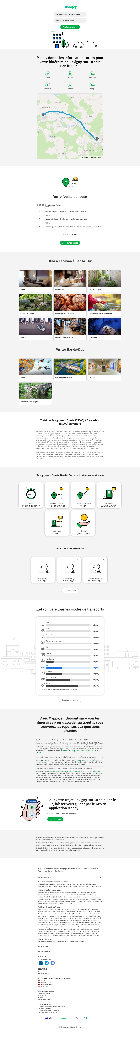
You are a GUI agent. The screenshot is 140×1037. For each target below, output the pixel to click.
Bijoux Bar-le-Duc (72, 935)
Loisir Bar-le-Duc (43, 920)
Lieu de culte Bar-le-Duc (93, 927)
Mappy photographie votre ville (47, 1012)
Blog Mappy (41, 997)
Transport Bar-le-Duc (79, 914)
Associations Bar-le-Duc (80, 916)
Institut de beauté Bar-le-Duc (80, 931)
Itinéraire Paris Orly (90, 895)
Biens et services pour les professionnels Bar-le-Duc (84, 918)
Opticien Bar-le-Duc (69, 929)
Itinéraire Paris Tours (44, 899)
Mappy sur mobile (43, 973)
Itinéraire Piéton (50, 884)
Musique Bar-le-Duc (75, 920)
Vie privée (56, 1007)
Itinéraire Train (92, 884)
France (41, 980)
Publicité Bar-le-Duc (44, 935)
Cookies (62, 1007)
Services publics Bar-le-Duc (58, 918)
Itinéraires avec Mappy (45, 892)
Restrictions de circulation (77, 942)
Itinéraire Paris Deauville (88, 892)
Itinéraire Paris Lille (77, 895)
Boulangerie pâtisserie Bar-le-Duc (86, 922)
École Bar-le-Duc (56, 922)
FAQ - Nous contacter (44, 1009)
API (39, 971)
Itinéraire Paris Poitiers (84, 901)
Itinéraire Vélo (61, 884)
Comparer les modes (70, 700)
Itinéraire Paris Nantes (74, 897)
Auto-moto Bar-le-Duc (78, 912)
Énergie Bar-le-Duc (62, 927)
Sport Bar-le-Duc (43, 918)
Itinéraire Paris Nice (60, 897)
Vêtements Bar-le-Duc (62, 933)
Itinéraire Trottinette (96, 886)
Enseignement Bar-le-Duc (77, 927)
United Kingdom (44, 986)
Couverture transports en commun (48, 1010)
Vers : (65, 20)
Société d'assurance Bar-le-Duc (47, 914)
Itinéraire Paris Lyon (73, 892)
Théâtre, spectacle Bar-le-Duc (47, 931)
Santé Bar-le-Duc (66, 916)
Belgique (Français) (45, 982)
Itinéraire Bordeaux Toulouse (91, 897)
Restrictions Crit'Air (62, 942)
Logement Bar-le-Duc (90, 933)
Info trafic (41, 942)
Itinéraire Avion (83, 886)
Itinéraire (41, 884)
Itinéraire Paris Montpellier (60, 899)
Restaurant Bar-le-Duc (56, 909)
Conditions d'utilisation (45, 1007)
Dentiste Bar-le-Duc (44, 922)
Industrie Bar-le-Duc (77, 933)
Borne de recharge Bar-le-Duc (59, 920)
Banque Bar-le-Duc (49, 927)
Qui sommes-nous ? (44, 993)
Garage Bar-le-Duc (70, 909)
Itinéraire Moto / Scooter (60, 886)
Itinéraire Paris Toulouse (45, 897)
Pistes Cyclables (50, 942)
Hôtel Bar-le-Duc (43, 909)
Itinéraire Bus (73, 886)
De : (68, 14)
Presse (40, 999)
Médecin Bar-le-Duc (94, 916)
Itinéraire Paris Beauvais (68, 901)
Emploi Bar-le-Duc (68, 922)
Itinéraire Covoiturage (44, 886)
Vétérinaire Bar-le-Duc (58, 935)
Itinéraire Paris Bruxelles (52, 901)
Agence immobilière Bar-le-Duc (61, 912)
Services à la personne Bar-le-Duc (87, 929)
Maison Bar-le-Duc (83, 909)
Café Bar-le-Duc (44, 929)
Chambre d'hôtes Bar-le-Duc (50, 916)
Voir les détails (70, 591)
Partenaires (46, 999)
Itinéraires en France (59, 892)
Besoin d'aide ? (44, 952)
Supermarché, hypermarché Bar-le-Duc (58, 925)
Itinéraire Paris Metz (51, 903)
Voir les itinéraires (70, 27)
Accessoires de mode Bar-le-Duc (89, 935)
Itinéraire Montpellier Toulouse (79, 899)
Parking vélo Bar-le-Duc (90, 920)
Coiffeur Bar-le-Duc (93, 912)
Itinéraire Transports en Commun (77, 884)
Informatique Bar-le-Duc (79, 925)
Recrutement (42, 995)
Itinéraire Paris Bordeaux (45, 895)
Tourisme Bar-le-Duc (64, 931)
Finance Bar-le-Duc (56, 929)
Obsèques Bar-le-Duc (65, 914)
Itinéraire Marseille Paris (62, 895)
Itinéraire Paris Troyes (65, 903)
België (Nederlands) (45, 984)
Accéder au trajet (70, 243)
